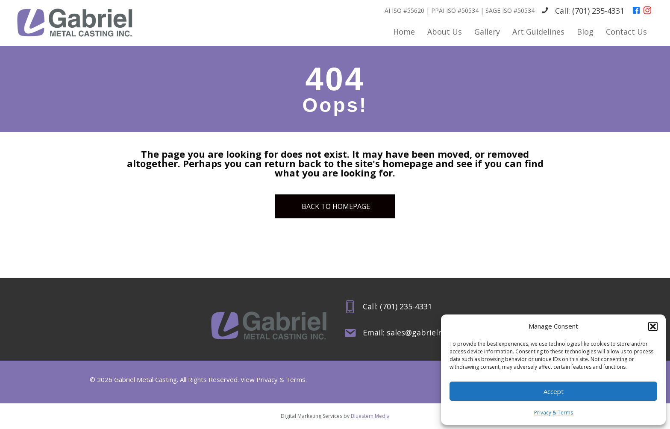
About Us (444, 31)
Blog (585, 31)
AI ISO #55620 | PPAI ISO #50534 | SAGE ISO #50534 (460, 10)
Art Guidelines (538, 31)
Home (404, 31)
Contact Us (626, 31)
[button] (653, 326)
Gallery (487, 31)
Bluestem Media (370, 416)
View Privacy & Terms (273, 379)
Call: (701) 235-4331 (589, 11)
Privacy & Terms (553, 412)
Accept (554, 391)
